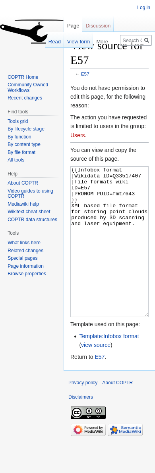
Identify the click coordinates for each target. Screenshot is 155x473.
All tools (16, 160)
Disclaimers (80, 427)
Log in (143, 7)
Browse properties (27, 273)
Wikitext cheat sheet (29, 211)
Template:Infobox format (109, 366)
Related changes (25, 250)
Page (73, 26)
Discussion (97, 26)
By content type (24, 144)
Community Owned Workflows (28, 87)
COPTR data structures (32, 219)
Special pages (22, 258)
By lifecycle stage (26, 129)
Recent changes (25, 98)
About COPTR (23, 183)
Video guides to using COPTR (30, 193)
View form (74, 42)
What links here (24, 242)
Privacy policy (82, 412)
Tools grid (18, 121)
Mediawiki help (23, 204)
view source (95, 375)
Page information (26, 266)
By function (19, 137)
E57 (85, 73)
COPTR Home (23, 77)
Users (77, 135)
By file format (21, 152)
